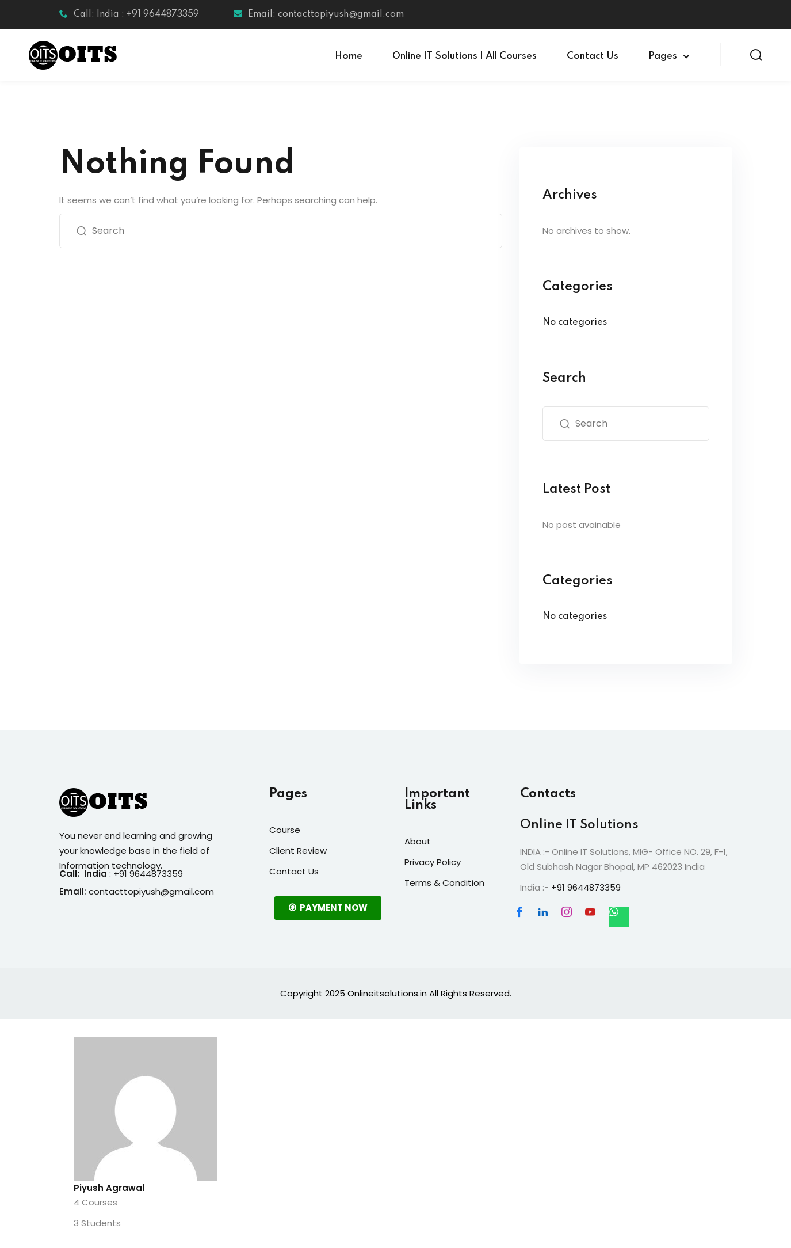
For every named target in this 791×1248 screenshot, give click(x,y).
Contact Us (592, 56)
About (417, 841)
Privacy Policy (432, 862)
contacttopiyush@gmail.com (151, 891)
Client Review (298, 850)
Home (348, 56)
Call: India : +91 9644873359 (129, 14)
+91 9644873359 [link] (586, 887)
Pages (662, 56)
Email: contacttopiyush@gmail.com (319, 14)
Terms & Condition (444, 883)
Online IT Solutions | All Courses (464, 56)
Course (284, 830)
